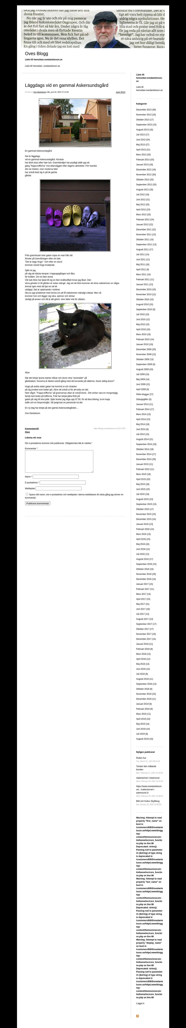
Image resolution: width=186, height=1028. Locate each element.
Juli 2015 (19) (142, 494)
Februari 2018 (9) (144, 649)
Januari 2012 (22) (144, 224)
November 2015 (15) (146, 514)
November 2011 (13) (146, 234)
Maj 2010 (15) (142, 324)
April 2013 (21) (143, 149)
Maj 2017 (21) (142, 604)
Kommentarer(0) (32, 429)
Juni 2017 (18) (143, 609)
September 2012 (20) (146, 184)
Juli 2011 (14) (142, 254)
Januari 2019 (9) (144, 704)
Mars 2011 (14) (143, 274)
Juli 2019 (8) (142, 734)
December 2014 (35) (146, 459)
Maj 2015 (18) (142, 484)
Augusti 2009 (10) (144, 369)
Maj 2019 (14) (142, 724)
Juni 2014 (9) (142, 429)
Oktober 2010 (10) (145, 299)
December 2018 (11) (146, 699)
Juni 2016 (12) (143, 549)
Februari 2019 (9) (144, 709)
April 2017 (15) (143, 599)
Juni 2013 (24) (143, 139)
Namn (28, 481)
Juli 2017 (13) (142, 614)
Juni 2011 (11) (143, 259)
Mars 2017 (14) (143, 594)
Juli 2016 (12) (142, 554)
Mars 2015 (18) (143, 474)
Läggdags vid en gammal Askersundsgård (66, 85)
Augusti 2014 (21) (144, 439)
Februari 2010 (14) (145, 339)
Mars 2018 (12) (143, 654)
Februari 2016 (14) (145, 529)
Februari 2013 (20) (145, 159)
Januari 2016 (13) (144, 524)
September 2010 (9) (145, 309)
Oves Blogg (36, 53)
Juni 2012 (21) (143, 199)
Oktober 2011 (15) (145, 239)
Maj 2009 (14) (142, 379)
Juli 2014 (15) (142, 434)
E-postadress (32, 487)
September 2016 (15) (146, 564)
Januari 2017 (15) (144, 584)
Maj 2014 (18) (142, 424)
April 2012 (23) (143, 209)
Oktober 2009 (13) (145, 359)
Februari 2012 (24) (145, 219)
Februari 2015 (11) (145, 469)
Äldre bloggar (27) (144, 394)
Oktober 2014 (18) (145, 449)
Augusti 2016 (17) (144, 559)
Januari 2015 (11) (144, 464)
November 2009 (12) (146, 354)
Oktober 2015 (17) (145, 509)
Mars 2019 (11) (143, 714)
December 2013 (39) (146, 109)
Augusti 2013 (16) (144, 129)
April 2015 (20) (143, 479)
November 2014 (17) (146, 454)
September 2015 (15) (146, 504)
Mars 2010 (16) (143, 334)
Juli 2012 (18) (142, 194)
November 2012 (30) (146, 174)
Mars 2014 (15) (143, 414)
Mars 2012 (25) (143, 214)
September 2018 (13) (146, 684)
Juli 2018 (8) (142, 674)
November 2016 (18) (146, 574)
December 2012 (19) (146, 169)
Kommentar (31, 448)
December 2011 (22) (146, 229)
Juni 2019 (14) (143, 729)
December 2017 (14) (146, 639)
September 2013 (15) (146, 124)
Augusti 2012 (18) (144, 189)
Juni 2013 (120, 92)
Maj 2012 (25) (142, 204)
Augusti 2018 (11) (144, 679)
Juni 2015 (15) (143, 489)
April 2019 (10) (143, 719)
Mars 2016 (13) (143, 534)
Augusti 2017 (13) (144, 619)
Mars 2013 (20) (143, 154)
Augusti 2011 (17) (144, 249)
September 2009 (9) (145, 364)
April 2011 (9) (142, 269)
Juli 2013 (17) (142, 134)
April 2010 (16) (143, 329)
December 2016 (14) (146, 579)
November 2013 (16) (146, 114)
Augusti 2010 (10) (144, 304)
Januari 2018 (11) (144, 644)
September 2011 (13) (146, 244)
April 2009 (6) (142, 389)
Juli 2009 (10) (142, 374)
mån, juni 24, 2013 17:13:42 (58, 92)
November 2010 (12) (146, 294)
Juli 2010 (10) (142, 314)
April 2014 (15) (143, 419)
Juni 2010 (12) (143, 319)
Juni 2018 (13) (143, 669)
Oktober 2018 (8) (144, 689)
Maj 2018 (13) (142, 664)
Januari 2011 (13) (144, 284)
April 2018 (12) (143, 659)
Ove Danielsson (39, 92)
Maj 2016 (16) (142, 544)
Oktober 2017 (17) (145, 629)
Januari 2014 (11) (144, 404)
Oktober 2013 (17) (145, 119)
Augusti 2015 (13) (144, 499)
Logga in (140, 1003)
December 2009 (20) (146, 349)
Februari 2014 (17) (145, 409)
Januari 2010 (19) (144, 344)
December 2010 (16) (146, 289)
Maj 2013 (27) (142, 144)
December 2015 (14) (146, 519)
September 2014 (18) (146, 444)
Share (27, 432)
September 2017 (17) (146, 624)
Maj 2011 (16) (142, 264)
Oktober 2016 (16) (145, 569)
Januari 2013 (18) (144, 164)
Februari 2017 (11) (145, 589)
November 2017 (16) (146, 634)
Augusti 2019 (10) (144, 739)
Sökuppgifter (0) (143, 399)
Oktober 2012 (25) (145, 179)
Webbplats (30, 493)
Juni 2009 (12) (143, 384)
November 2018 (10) (146, 694)
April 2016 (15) (143, 539)
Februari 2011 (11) (145, 279)
